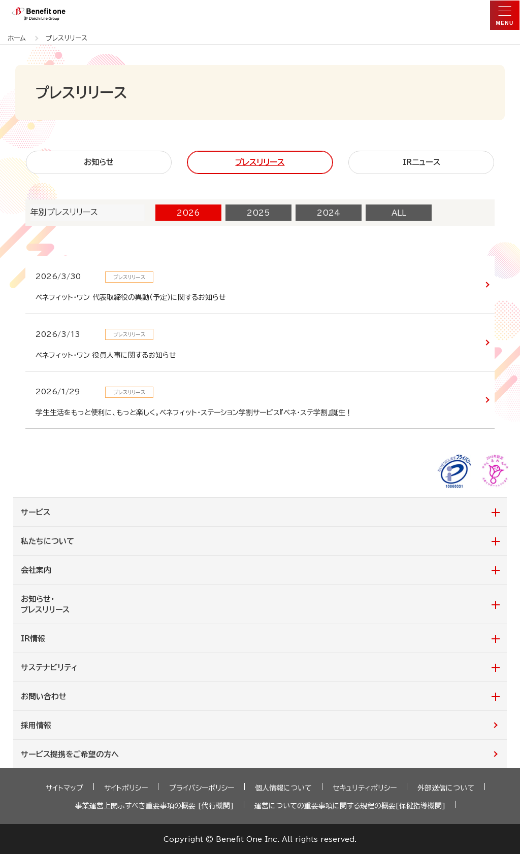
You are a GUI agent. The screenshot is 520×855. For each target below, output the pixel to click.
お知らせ (99, 163)
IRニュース (421, 163)
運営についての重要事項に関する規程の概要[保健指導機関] (349, 806)
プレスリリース (260, 163)
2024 (328, 214)
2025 (258, 214)
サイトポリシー (126, 789)
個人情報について (283, 789)
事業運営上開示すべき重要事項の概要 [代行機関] (154, 806)
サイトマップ (65, 789)
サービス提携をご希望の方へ (70, 755)
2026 (188, 214)
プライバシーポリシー (201, 789)
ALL (399, 214)
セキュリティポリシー (365, 789)
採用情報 (36, 726)
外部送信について (445, 789)
